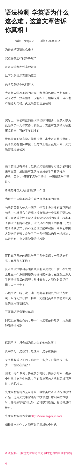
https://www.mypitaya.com (46, 416)
